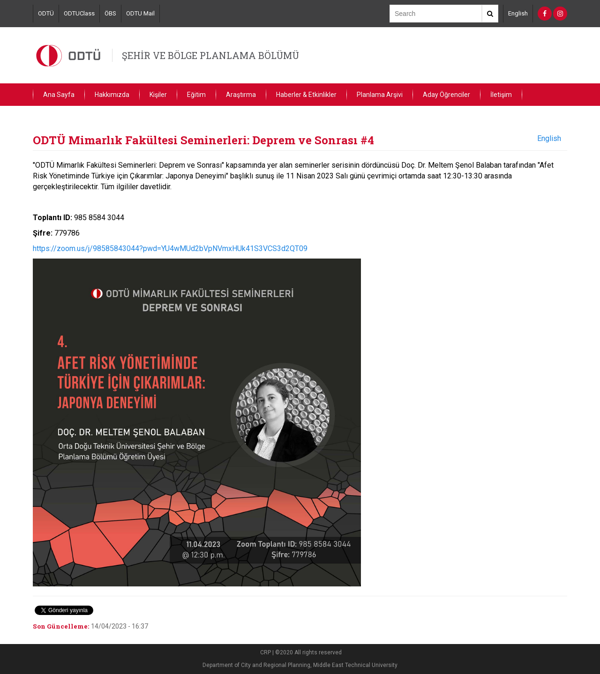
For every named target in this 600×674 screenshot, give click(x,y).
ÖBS (110, 13)
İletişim (501, 94)
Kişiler (158, 94)
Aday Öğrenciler (446, 94)
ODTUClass (79, 13)
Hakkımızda (112, 94)
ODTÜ (46, 13)
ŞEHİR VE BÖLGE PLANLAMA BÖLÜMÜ (210, 55)
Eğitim (196, 94)
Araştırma (241, 94)
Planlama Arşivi (380, 94)
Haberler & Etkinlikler (306, 94)
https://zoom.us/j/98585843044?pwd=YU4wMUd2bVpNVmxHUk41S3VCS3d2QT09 (170, 248)
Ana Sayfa (59, 94)
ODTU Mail (140, 13)
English (518, 13)
